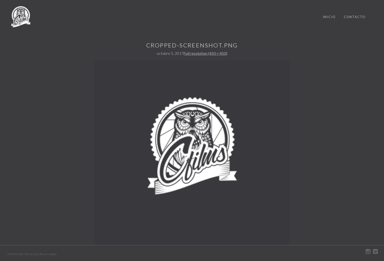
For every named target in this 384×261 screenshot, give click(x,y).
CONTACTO (355, 17)
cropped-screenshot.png (192, 45)
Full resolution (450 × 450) (205, 53)
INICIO (329, 17)
